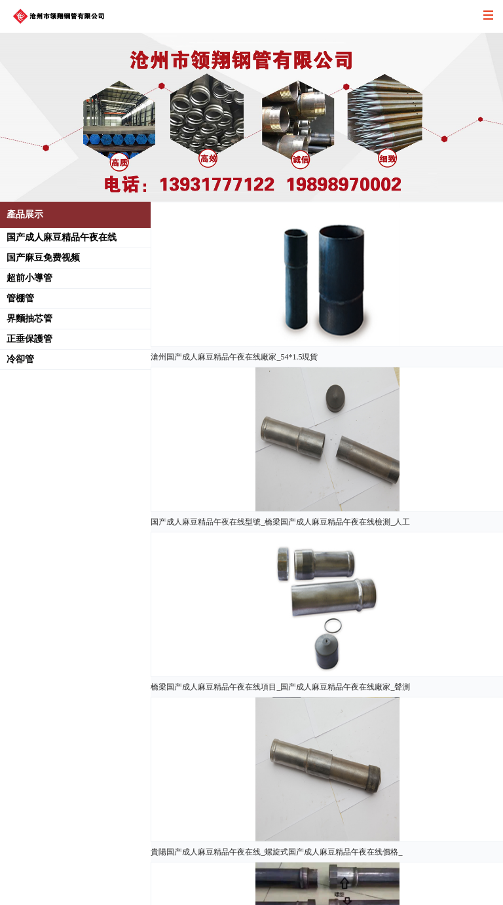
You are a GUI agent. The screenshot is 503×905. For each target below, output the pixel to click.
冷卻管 (20, 359)
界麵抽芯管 (29, 318)
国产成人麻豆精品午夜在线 (62, 237)
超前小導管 (29, 278)
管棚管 (20, 298)
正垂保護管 (29, 339)
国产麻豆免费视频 (43, 258)
